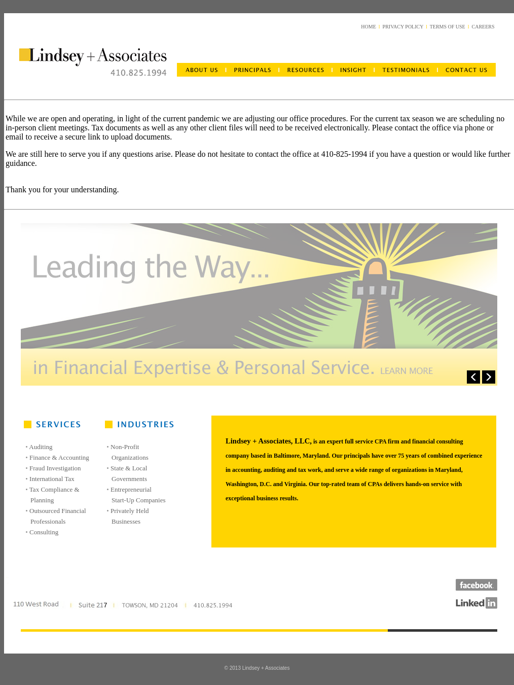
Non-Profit (125, 447)
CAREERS (482, 26)
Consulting (43, 532)
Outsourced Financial (57, 511)
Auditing (40, 447)
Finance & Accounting (59, 457)
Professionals (47, 521)
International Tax (52, 479)
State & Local (129, 468)
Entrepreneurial (131, 489)
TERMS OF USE (447, 26)
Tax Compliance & (54, 489)
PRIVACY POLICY (403, 26)
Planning (42, 500)
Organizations (130, 457)
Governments (129, 479)
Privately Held (130, 511)
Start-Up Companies (139, 500)
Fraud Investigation (55, 468)
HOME (368, 26)
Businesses (126, 521)
